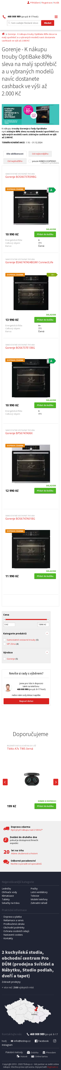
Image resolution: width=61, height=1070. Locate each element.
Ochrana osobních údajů (16, 931)
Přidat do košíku (45, 234)
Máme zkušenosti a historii (24, 853)
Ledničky (6, 888)
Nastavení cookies (13, 934)
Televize (35, 895)
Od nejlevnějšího (40, 153)
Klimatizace (8, 895)
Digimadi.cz (52, 1067)
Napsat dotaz (26, 701)
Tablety (6, 899)
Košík (56, 2)
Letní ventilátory (39, 892)
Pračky (34, 888)
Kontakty (8, 938)
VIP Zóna (12, 643)
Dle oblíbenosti (15, 153)
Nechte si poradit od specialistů (26, 863)
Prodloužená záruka (13, 923)
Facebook (41, 1040)
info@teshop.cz (20, 1040)
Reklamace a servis (13, 920)
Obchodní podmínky (13, 927)
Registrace (47, 2)
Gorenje (12, 658)
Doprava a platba (12, 916)
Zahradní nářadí (39, 902)
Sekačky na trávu (11, 902)
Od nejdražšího (14, 161)
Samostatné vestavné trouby (22, 639)
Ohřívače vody (9, 892)
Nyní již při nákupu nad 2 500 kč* (27, 829)
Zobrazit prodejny (11, 981)
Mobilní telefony (39, 899)
